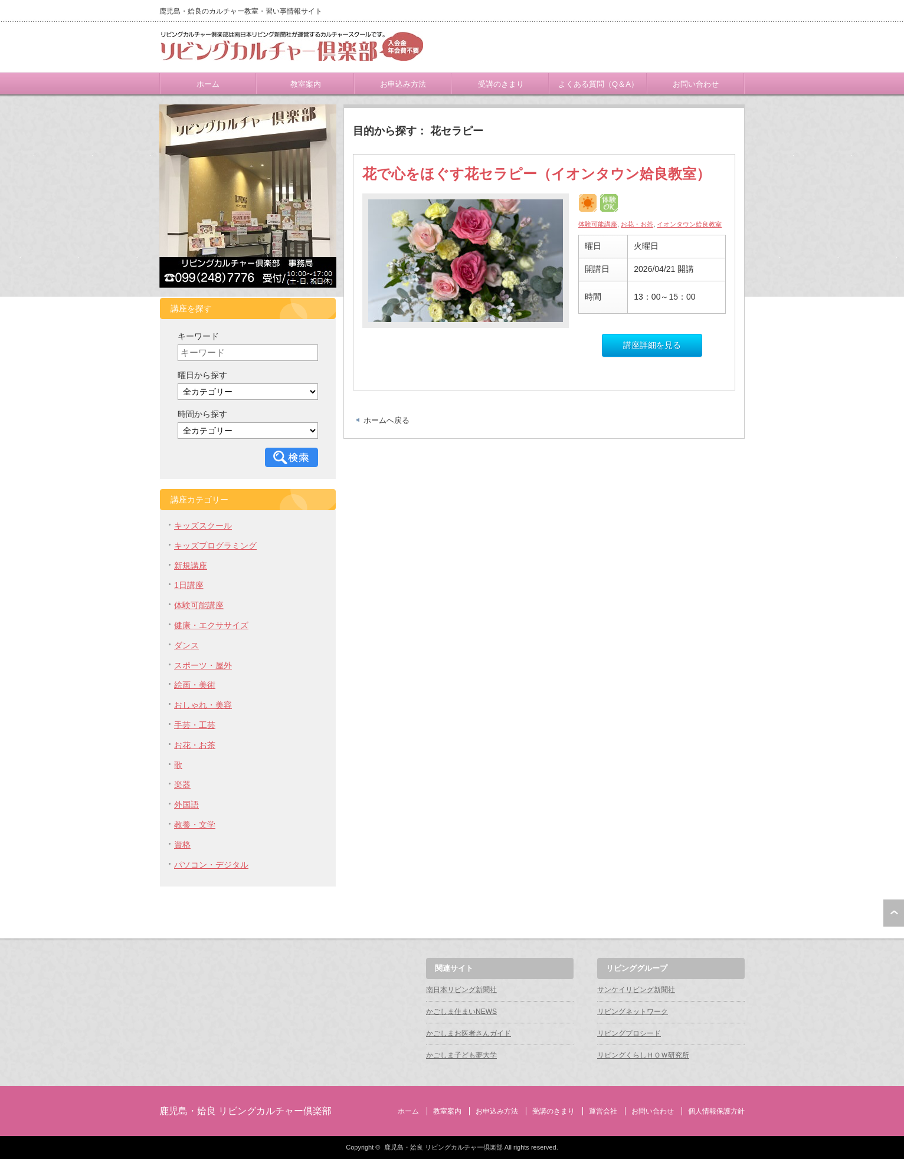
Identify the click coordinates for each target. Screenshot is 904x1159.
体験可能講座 (597, 224)
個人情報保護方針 (716, 1111)
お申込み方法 (403, 84)
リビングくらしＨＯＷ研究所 (643, 1055)
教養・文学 (194, 824)
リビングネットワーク (632, 1011)
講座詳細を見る (652, 345)
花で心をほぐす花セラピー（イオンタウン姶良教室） (536, 174)
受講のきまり (501, 84)
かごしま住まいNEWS (461, 1011)
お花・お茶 (637, 224)
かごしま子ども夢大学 (461, 1055)
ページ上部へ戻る (893, 913)
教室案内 (305, 84)
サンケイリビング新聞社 (636, 990)
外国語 (186, 804)
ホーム (208, 84)
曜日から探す (202, 375)
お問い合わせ (696, 84)
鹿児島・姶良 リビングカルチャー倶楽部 (245, 1111)
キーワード (198, 336)
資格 (182, 844)
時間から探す (202, 414)
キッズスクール (203, 525)
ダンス (186, 645)
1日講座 (189, 585)
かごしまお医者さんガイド (468, 1033)
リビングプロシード (629, 1033)
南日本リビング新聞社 (461, 990)
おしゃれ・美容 (203, 705)
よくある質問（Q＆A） (598, 84)
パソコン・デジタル (211, 864)
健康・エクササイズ (211, 625)
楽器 (182, 784)
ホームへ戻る (386, 420)
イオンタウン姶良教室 (689, 224)
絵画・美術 (194, 685)
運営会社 (603, 1111)
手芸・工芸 (194, 725)
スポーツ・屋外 (203, 665)
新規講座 (190, 565)
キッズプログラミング (215, 545)
